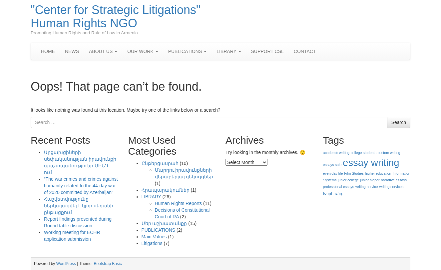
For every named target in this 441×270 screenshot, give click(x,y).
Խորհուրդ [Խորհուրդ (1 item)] (332, 193)
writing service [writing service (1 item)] (366, 187)
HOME (48, 51)
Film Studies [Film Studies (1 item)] (354, 173)
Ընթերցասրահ (160, 163)
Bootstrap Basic (108, 263)
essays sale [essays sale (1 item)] (332, 165)
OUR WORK (142, 51)
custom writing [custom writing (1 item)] (389, 153)
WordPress (66, 263)
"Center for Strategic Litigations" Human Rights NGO (116, 16)
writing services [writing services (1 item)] (391, 187)
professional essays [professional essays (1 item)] (338, 187)
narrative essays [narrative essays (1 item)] (394, 180)
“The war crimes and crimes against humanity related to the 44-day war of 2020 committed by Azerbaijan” (81, 185)
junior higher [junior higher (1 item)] (370, 180)
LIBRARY (229, 51)
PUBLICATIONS (187, 51)
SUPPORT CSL (267, 51)
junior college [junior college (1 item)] (348, 180)
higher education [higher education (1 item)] (378, 173)
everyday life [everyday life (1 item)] (333, 173)
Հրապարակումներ (166, 190)
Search (398, 122)
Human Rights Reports (178, 203)
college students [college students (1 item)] (363, 153)
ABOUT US (103, 51)
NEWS (72, 51)
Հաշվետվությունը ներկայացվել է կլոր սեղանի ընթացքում (78, 205)
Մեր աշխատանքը (164, 223)
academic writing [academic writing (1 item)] (336, 153)
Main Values (154, 236)
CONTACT (305, 51)
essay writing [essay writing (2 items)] (371, 162)
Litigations (152, 243)
